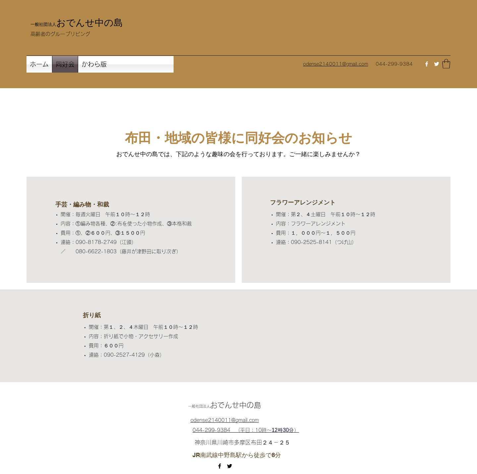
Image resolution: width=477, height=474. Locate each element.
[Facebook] (426, 64)
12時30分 (283, 430)
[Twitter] (436, 64)
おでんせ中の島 (89, 22)
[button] (446, 64)
